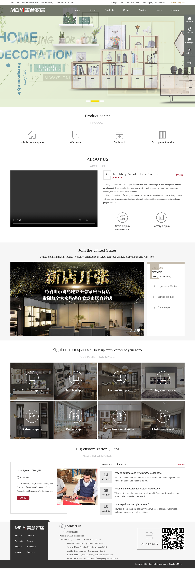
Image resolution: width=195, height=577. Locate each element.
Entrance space (32, 390)
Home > (18, 535)
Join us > (31, 552)
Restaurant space (119, 390)
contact (121, 2)
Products (109, 10)
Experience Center (167, 286)
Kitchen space (75, 390)
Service (142, 10)
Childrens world (163, 429)
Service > (31, 546)
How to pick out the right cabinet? (131, 504)
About (93, 10)
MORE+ (180, 175)
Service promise (166, 296)
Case (126, 10)
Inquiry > (19, 552)
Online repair (164, 307)
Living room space (163, 390)
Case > (30, 541)
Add (128, 2)
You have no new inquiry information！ (148, 2)
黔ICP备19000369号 (93, 572)
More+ (181, 464)
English (181, 2)
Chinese (172, 2)
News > (18, 546)
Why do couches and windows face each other (138, 473)
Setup (114, 2)
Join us (175, 10)
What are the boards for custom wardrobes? (137, 488)
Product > (19, 541)
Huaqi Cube (126, 572)
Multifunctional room (119, 429)
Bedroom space (32, 429)
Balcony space (75, 429)
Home (77, 10)
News (158, 10)
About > (30, 535)
